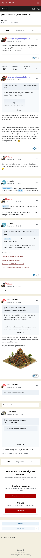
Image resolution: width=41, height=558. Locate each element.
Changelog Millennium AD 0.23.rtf (13, 256)
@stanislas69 (7, 188)
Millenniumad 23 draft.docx (11, 260)
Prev (7, 30)
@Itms (20, 190)
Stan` (5, 20)
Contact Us (20, 550)
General (15, 22)
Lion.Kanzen (12, 299)
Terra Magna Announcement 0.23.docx (15, 267)
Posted (14, 41)
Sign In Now (20, 510)
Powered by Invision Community (20, 555)
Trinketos (11, 412)
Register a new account (20, 496)
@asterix (5, 206)
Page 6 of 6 (20, 30)
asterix (10, 181)
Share (20, 523)
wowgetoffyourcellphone (13, 310)
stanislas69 (31, 85)
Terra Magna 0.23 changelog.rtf (13, 264)
